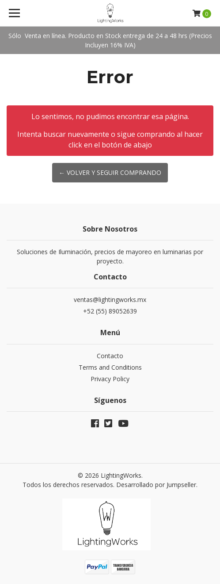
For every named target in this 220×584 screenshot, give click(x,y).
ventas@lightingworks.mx (110, 299)
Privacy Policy (110, 379)
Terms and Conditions (110, 367)
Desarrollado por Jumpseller (156, 484)
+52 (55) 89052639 (110, 311)
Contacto (110, 356)
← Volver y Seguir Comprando (110, 172)
